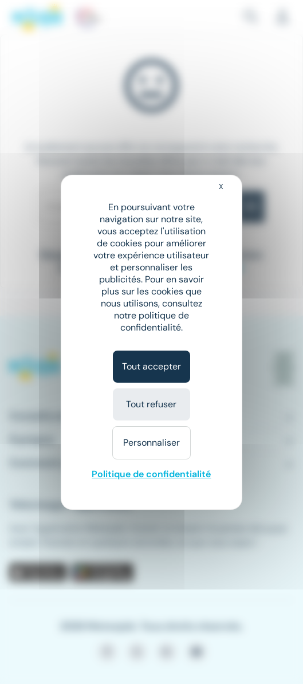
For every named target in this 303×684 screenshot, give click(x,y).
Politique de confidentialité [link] (151, 474)
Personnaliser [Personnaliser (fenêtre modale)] (151, 443)
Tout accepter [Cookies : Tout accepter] (151, 366)
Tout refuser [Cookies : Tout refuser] (151, 404)
